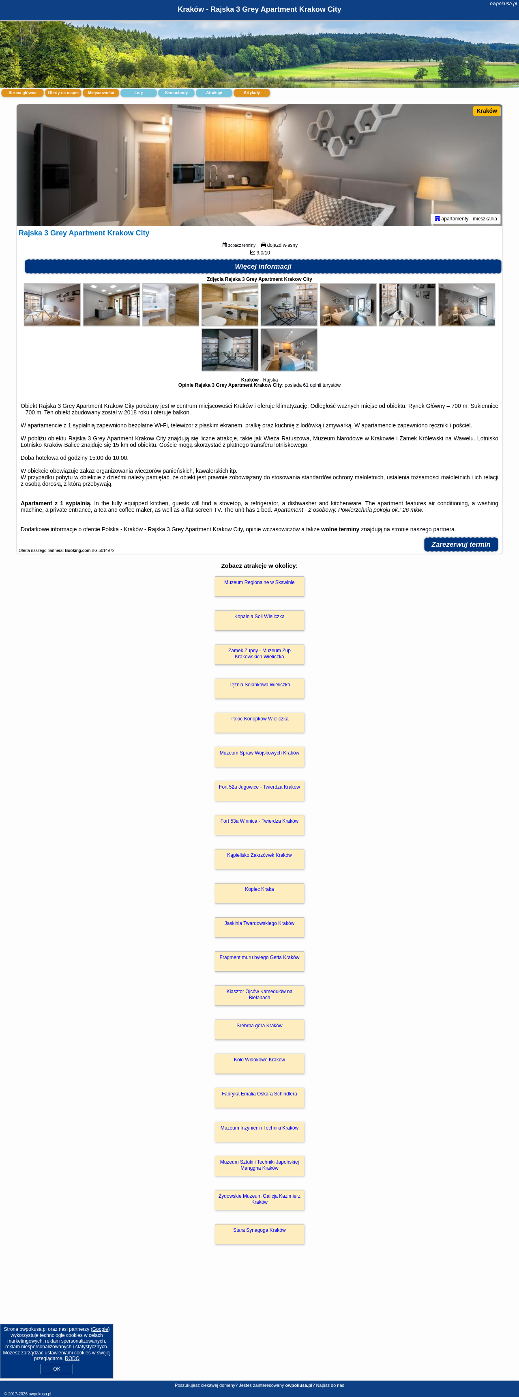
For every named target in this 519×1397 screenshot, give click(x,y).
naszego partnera (432, 529)
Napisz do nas (330, 1385)
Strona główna (22, 93)
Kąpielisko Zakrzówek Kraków (259, 855)
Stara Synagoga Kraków (259, 1230)
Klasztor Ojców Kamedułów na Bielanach (260, 994)
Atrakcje (214, 93)
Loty (138, 93)
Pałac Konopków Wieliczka (259, 719)
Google (100, 1329)
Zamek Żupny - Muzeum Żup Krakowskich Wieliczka (259, 653)
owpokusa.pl (503, 3)
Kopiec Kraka (259, 889)
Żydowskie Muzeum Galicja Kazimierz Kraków (259, 1199)
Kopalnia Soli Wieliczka (259, 616)
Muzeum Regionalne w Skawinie (259, 582)
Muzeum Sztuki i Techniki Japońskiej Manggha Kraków (259, 1165)
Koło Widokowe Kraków (259, 1060)
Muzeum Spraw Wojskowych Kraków (260, 753)
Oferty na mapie (63, 93)
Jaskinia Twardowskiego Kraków (260, 923)
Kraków (486, 111)
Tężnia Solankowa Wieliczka (259, 685)
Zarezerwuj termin (461, 544)
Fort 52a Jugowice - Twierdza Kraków (259, 787)
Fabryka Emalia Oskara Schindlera (259, 1094)
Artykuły (252, 93)
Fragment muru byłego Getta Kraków (260, 957)
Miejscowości (101, 93)
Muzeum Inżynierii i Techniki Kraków (260, 1128)
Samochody (176, 93)
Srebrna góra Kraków (259, 1025)
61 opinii (312, 385)
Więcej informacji (263, 266)
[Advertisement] (259, 1321)
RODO (72, 1358)
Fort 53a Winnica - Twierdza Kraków (260, 821)
